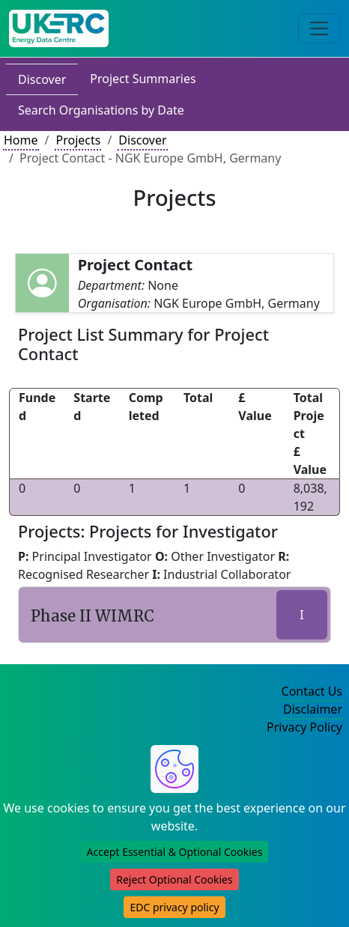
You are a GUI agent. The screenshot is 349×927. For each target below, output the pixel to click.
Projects (77, 140)
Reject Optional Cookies (174, 879)
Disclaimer (312, 709)
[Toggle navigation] (319, 28)
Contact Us (312, 691)
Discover (42, 79)
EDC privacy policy (174, 907)
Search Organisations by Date (101, 110)
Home (21, 140)
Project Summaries (142, 78)
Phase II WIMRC (92, 616)
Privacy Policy (304, 727)
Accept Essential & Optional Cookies (175, 852)
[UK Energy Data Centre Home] (59, 28)
